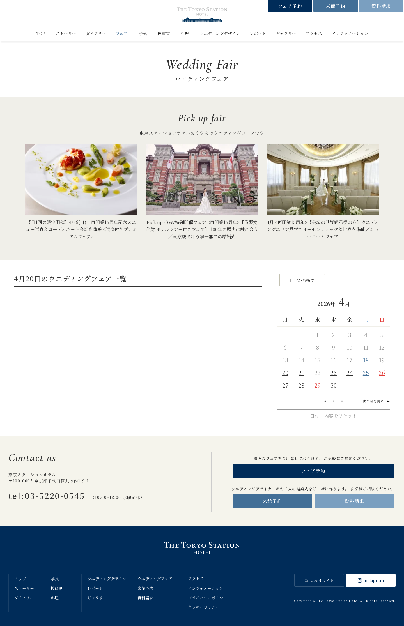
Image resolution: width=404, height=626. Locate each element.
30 (333, 385)
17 (349, 360)
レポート (258, 33)
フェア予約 (290, 6)
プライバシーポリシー (207, 597)
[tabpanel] (333, 342)
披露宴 (164, 33)
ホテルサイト (322, 580)
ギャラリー (286, 33)
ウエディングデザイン (220, 33)
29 (318, 385)
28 (301, 385)
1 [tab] (325, 401)
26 (382, 373)
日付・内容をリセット (333, 416)
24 (349, 373)
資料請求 (381, 6)
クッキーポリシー (203, 607)
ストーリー (66, 33)
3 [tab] (342, 401)
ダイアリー (96, 33)
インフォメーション (350, 33)
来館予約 (335, 6)
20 (285, 373)
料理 (185, 33)
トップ (20, 578)
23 (333, 373)
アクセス (314, 33)
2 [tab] (333, 401)
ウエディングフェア (154, 578)
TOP (40, 33)
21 (301, 373)
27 (285, 385)
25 (366, 373)
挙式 (143, 33)
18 (366, 360)
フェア (122, 33)
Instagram (373, 580)
